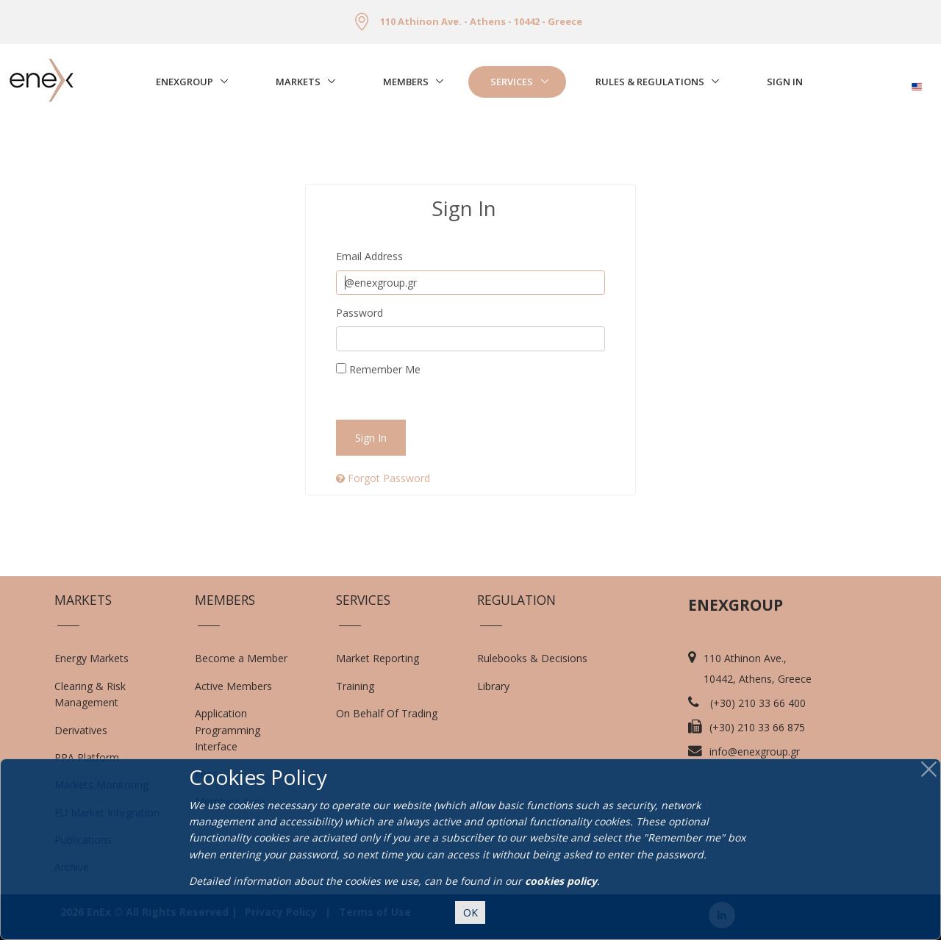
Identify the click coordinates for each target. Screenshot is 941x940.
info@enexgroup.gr (754, 751)
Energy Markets (91, 658)
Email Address (369, 256)
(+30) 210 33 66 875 (757, 727)
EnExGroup (184, 81)
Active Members (233, 686)
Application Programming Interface (235, 729)
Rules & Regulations (649, 81)
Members (406, 81)
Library (493, 686)
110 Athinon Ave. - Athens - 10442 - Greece (481, 21)
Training (355, 686)
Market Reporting (377, 658)
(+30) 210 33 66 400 (758, 703)
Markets (298, 81)
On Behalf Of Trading (386, 713)
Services (511, 81)
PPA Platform (86, 757)
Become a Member (241, 658)
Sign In (785, 81)
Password (359, 313)
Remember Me (378, 369)
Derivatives (80, 730)
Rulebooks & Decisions (532, 658)
